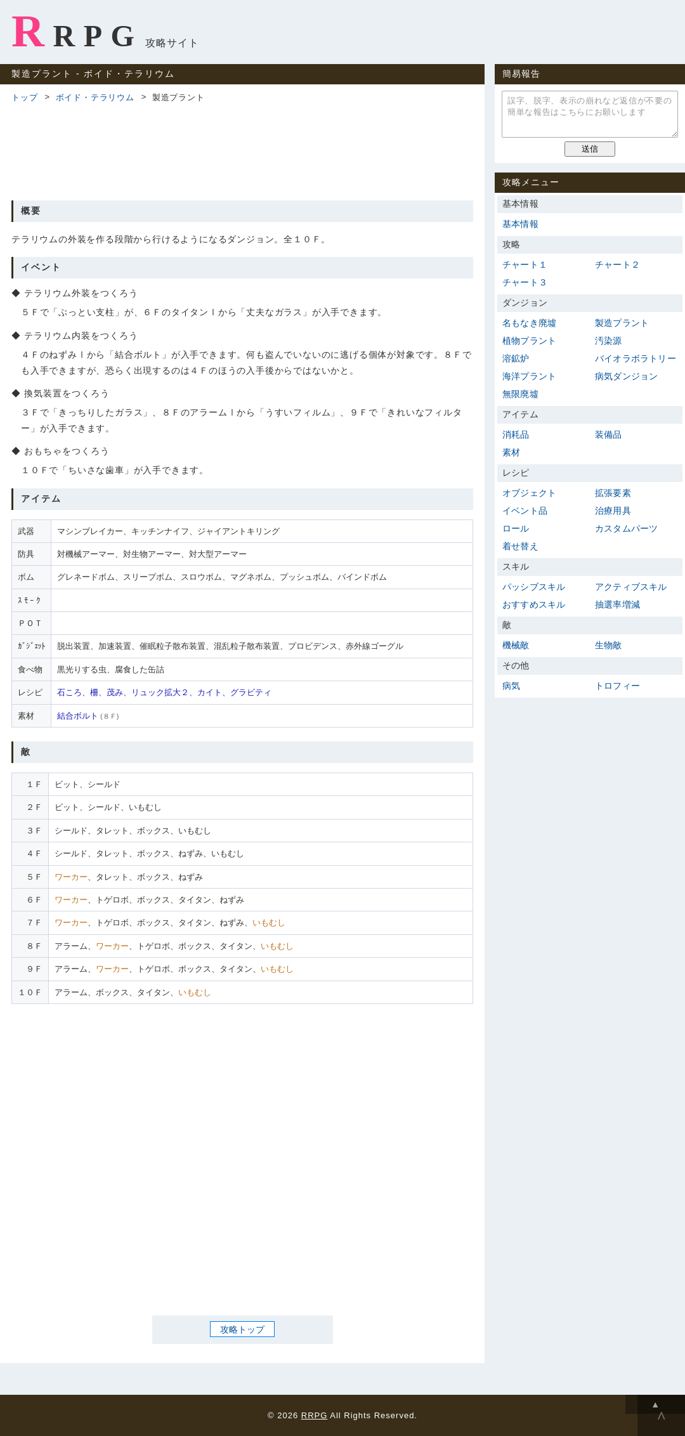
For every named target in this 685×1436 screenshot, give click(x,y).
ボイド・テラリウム (95, 97)
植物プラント (529, 341)
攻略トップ (242, 1329)
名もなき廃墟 (529, 323)
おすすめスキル (533, 604)
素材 (511, 452)
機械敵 (516, 645)
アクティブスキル (631, 587)
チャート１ (524, 264)
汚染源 (608, 341)
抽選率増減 (617, 604)
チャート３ (524, 282)
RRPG (77, 31)
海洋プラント (529, 376)
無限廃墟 (520, 394)
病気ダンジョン (626, 376)
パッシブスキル (533, 587)
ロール (516, 528)
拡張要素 (613, 493)
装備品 (608, 434)
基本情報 (520, 224)
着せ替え (520, 546)
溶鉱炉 (516, 358)
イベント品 (524, 511)
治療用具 (613, 511)
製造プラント (622, 323)
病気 (511, 686)
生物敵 (608, 645)
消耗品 (516, 434)
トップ (24, 97)
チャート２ (617, 264)
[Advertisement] (242, 149)
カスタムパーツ (626, 528)
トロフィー (617, 686)
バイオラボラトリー (635, 358)
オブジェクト (529, 493)
